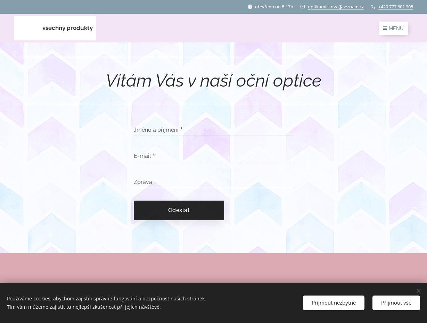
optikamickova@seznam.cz (336, 6)
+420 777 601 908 (395, 6)
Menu (393, 28)
